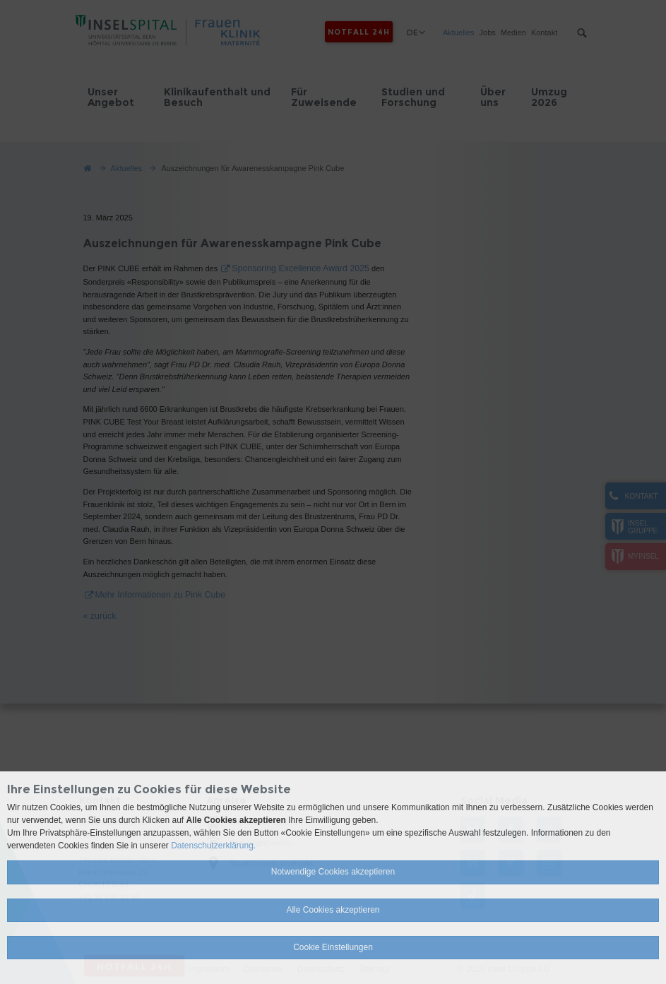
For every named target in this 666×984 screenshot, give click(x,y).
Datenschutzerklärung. (213, 845)
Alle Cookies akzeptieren (332, 910)
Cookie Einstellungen (333, 947)
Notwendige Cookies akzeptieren (333, 872)
